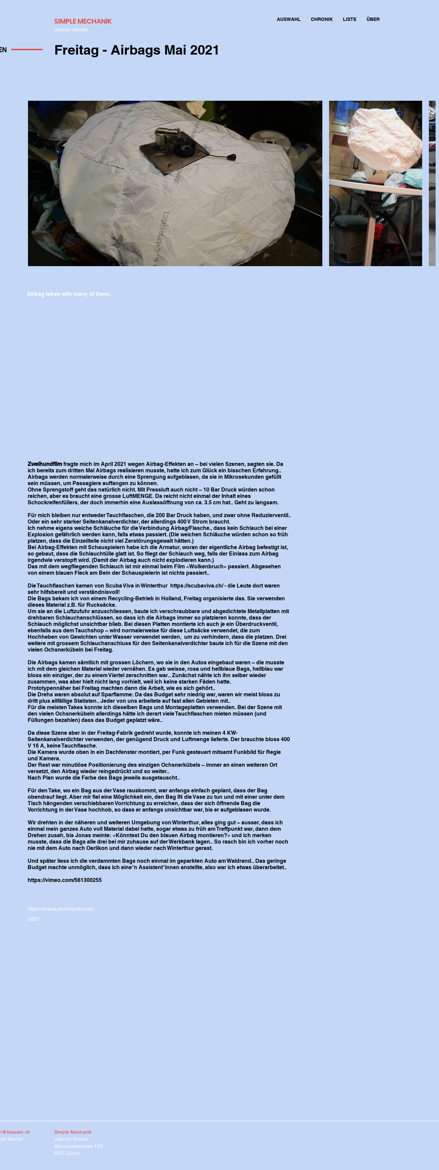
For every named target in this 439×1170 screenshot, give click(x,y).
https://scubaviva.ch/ (196, 585)
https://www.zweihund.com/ (61, 909)
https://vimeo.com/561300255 (65, 880)
